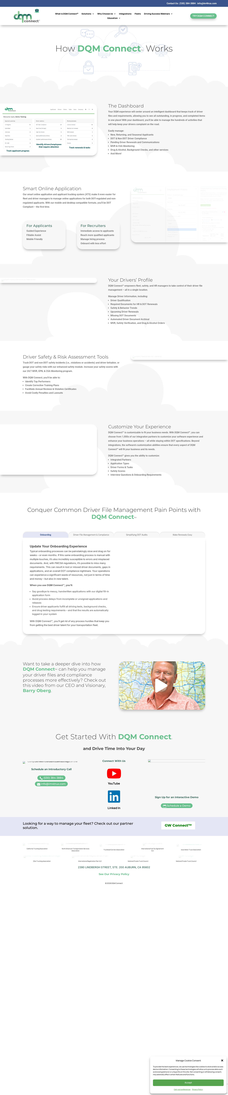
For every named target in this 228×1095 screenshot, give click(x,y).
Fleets (138, 14)
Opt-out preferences (182, 1089)
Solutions (86, 14)
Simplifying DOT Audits (137, 569)
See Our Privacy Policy (114, 947)
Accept (188, 1082)
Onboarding (45, 569)
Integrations (125, 14)
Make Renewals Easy (182, 569)
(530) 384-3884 (51, 865)
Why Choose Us (105, 14)
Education (112, 18)
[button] (222, 1060)
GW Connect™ (178, 891)
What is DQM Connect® (66, 14)
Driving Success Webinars (157, 14)
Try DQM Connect (203, 15)
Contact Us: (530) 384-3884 (181, 3)
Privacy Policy (197, 1089)
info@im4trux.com (207, 3)
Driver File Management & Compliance (91, 569)
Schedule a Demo (176, 865)
